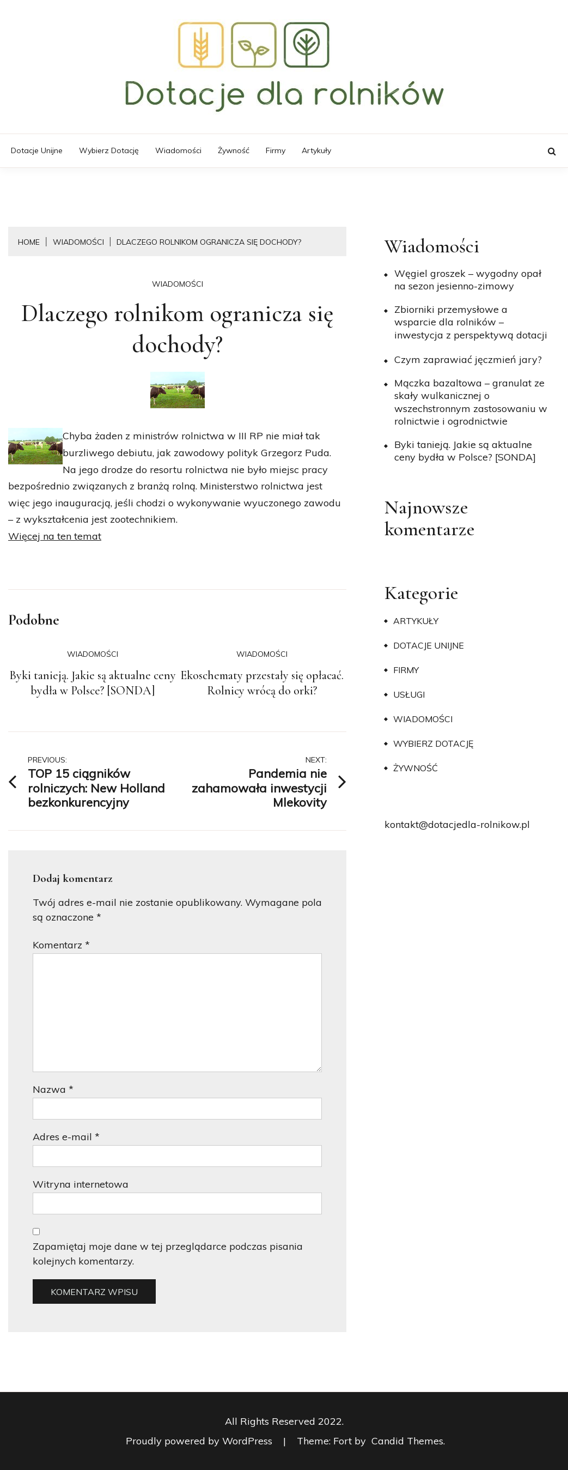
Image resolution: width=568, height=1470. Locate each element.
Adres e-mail (66, 1136)
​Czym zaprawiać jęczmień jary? (468, 359)
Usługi (409, 694)
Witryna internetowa (81, 1184)
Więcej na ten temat (54, 536)
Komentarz (61, 945)
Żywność (233, 150)
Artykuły (316, 150)
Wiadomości (178, 150)
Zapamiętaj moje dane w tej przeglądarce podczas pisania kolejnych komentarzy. (168, 1253)
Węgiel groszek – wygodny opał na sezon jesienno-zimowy (467, 279)
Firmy (275, 150)
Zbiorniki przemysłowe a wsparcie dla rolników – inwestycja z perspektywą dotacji (470, 322)
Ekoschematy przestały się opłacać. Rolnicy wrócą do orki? (262, 683)
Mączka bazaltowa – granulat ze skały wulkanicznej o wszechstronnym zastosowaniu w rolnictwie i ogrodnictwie (470, 402)
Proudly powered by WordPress (200, 1441)
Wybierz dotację (109, 150)
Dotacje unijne (37, 150)
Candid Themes (407, 1441)
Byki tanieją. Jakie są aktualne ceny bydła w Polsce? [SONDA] (92, 683)
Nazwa (53, 1089)
